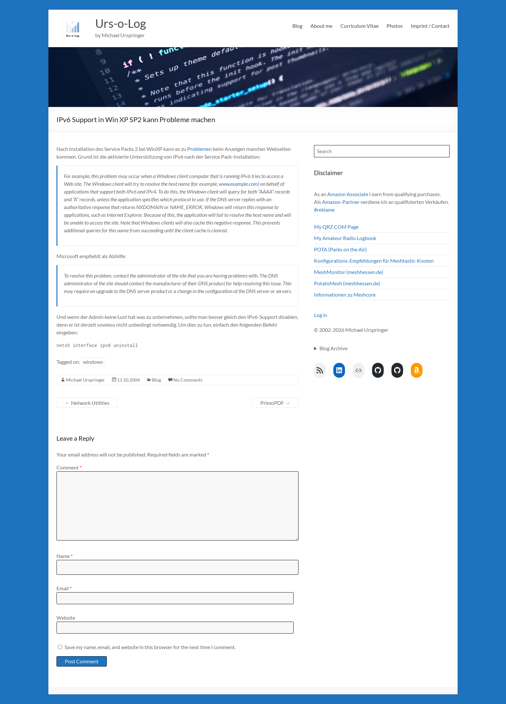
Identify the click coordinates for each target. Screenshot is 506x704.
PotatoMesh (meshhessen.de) (347, 283)
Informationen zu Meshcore (345, 294)
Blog (297, 26)
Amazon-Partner (340, 202)
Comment (69, 467)
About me (321, 26)
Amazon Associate (347, 194)
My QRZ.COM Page (336, 227)
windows (93, 362)
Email (64, 588)
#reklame (324, 209)
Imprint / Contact (430, 26)
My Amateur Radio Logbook (345, 238)
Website (65, 618)
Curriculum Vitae (359, 26)
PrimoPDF (275, 403)
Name (64, 556)
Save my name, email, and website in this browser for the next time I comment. (150, 647)
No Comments (187, 380)
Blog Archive (333, 348)
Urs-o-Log (120, 23)
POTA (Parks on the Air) (340, 249)
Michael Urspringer (85, 380)
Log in (320, 315)
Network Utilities (87, 403)
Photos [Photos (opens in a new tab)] (395, 26)
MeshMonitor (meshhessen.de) (348, 272)
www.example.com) (239, 184)
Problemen (199, 149)
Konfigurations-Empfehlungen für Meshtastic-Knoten (374, 260)
